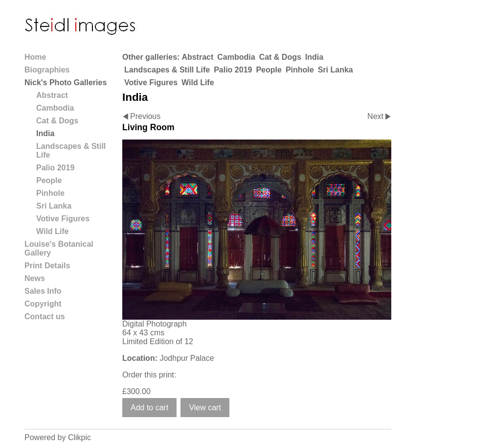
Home (35, 57)
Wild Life (197, 82)
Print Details (47, 265)
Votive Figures (151, 82)
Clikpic (79, 437)
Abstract (197, 57)
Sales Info (43, 291)
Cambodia (236, 57)
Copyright (43, 304)
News (34, 278)
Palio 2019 (233, 70)
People (268, 70)
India (314, 57)
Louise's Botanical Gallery (58, 248)
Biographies (46, 70)
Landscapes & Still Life (167, 70)
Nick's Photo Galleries (65, 82)
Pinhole (300, 70)
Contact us (44, 316)
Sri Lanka (335, 70)
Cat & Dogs (280, 57)
